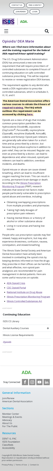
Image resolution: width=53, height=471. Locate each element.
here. (30, 114)
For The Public (10, 426)
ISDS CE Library (11, 321)
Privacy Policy (7, 464)
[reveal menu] (6, 31)
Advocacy (7, 420)
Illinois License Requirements (18, 335)
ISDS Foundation (11, 441)
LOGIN (34, 11)
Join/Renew (21, 11)
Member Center (10, 413)
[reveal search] (47, 31)
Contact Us (17, 5)
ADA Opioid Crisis (16, 283)
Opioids (7, 342)
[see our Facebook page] (25, 382)
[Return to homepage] (26, 21)
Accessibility (8, 447)
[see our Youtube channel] (39, 382)
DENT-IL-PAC (9, 438)
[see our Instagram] (32, 382)
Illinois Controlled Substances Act (24, 301)
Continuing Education (16, 314)
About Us (7, 423)
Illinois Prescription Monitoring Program (28, 296)
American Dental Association (17, 401)
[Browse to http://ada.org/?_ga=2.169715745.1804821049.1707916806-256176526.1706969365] (26, 372)
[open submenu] (48, 328)
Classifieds (7, 444)
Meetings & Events (12, 417)
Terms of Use (21, 464)
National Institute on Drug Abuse (24, 292)
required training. (13, 107)
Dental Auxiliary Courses (16, 328)
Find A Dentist (35, 5)
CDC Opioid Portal (16, 287)
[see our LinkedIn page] (47, 382)
